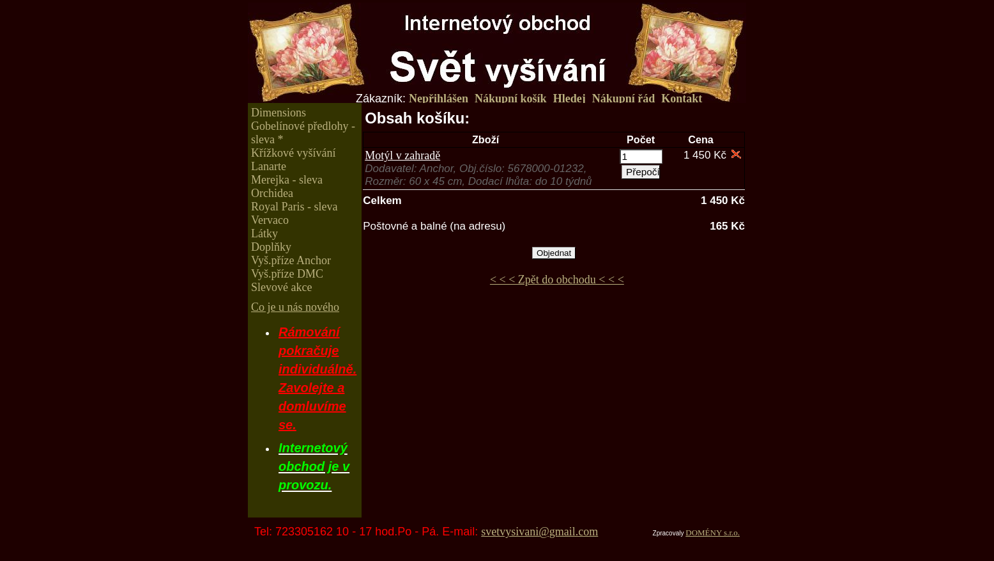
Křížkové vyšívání (293, 152)
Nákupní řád (623, 98)
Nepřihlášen (438, 98)
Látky (264, 233)
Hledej (569, 98)
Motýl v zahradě (402, 155)
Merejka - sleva (287, 179)
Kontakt (681, 98)
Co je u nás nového (295, 307)
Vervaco (270, 220)
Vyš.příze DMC (287, 273)
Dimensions (278, 112)
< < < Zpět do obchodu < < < (557, 279)
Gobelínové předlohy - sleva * (303, 133)
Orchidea (272, 193)
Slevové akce (281, 287)
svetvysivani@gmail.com (539, 531)
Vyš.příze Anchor (291, 260)
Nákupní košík (511, 98)
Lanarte (268, 166)
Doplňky (271, 247)
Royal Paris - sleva (294, 206)
